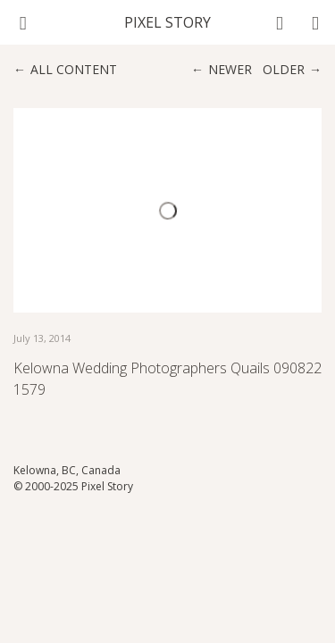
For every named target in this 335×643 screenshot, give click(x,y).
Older (284, 69)
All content (73, 69)
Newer (230, 69)
